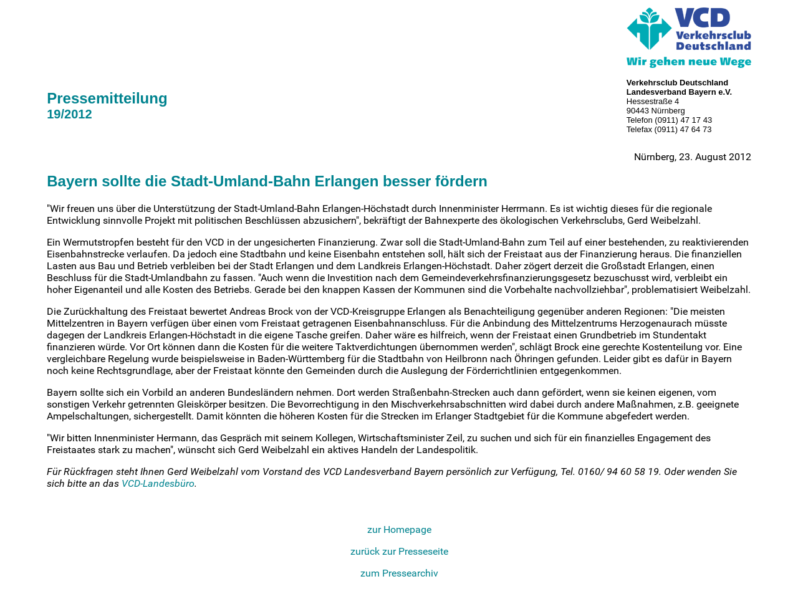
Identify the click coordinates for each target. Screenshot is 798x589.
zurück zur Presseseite (399, 551)
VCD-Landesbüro (158, 483)
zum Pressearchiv (399, 573)
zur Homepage (399, 529)
